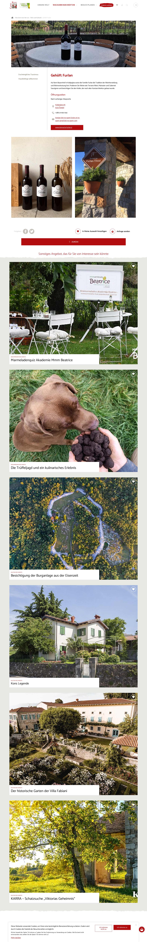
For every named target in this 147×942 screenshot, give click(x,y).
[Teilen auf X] (31, 231)
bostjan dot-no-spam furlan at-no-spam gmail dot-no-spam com (67, 119)
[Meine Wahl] (117, 5)
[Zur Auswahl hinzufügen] (91, 231)
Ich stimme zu (122, 927)
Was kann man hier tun (22, 18)
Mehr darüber (16, 937)
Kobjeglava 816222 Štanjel (60, 106)
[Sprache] (135, 5)
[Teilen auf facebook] (25, 231)
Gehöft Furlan (47, 18)
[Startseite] (13, 5)
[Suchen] (127, 5)
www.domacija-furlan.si (63, 127)
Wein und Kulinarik (35, 18)
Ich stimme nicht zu (103, 928)
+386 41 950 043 (61, 112)
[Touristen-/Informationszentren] (122, 5)
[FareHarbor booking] (141, 929)
